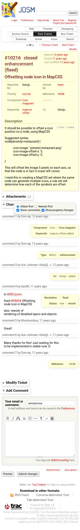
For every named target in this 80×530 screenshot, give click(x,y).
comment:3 (9, 265)
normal (26, 94)
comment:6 (9, 335)
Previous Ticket (50, 45)
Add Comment (17, 390)
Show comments (30, 210)
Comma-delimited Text (52, 501)
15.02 (61, 94)
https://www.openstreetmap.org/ (59, 521)
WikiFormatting (60, 466)
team (61, 84)
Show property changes (59, 210)
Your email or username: (14, 403)
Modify (73, 49)
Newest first (45, 206)
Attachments (18, 196)
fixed (11, 70)
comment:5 (9, 320)
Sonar (54, 39)
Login (14, 20)
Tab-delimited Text (40, 506)
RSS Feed (22, 501)
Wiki (31, 28)
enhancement (19, 64)
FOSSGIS (33, 518)
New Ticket (67, 33)
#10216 (13, 58)
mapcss (27, 109)
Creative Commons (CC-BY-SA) (54, 525)
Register (72, 20)
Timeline (48, 28)
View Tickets (45, 33)
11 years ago (59, 58)
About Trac (58, 20)
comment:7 (9, 352)
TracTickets (39, 491)
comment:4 (9, 286)
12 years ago (60, 54)
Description (71, 476)
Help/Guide (43, 20)
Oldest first (26, 206)
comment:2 (9, 243)
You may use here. (55, 466)
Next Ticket (68, 45)
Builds (38, 39)
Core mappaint (28, 102)
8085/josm (14, 294)
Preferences (27, 20)
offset (25, 112)
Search (70, 39)
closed (30, 58)
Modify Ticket (16, 382)
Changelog (67, 28)
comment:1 (9, 216)
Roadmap (21, 39)
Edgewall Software (44, 514)
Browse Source (20, 33)
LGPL (65, 528)
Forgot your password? (65, 23)
